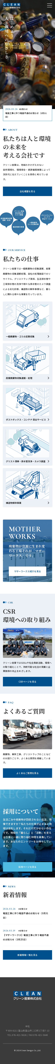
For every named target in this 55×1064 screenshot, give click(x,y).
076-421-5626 (19, 1034)
